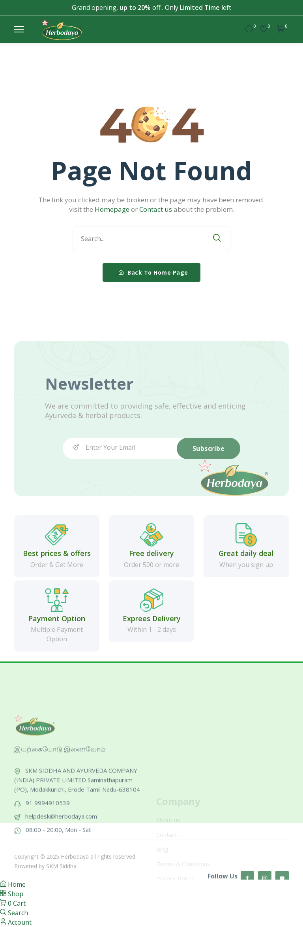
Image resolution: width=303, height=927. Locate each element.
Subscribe (209, 448)
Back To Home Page (153, 272)
